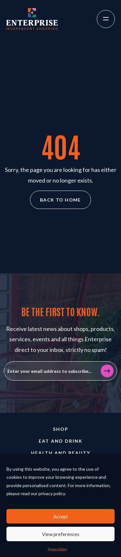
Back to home (60, 200)
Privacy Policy (57, 549)
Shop (60, 429)
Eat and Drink (61, 441)
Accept (60, 516)
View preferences (60, 534)
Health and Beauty (60, 453)
